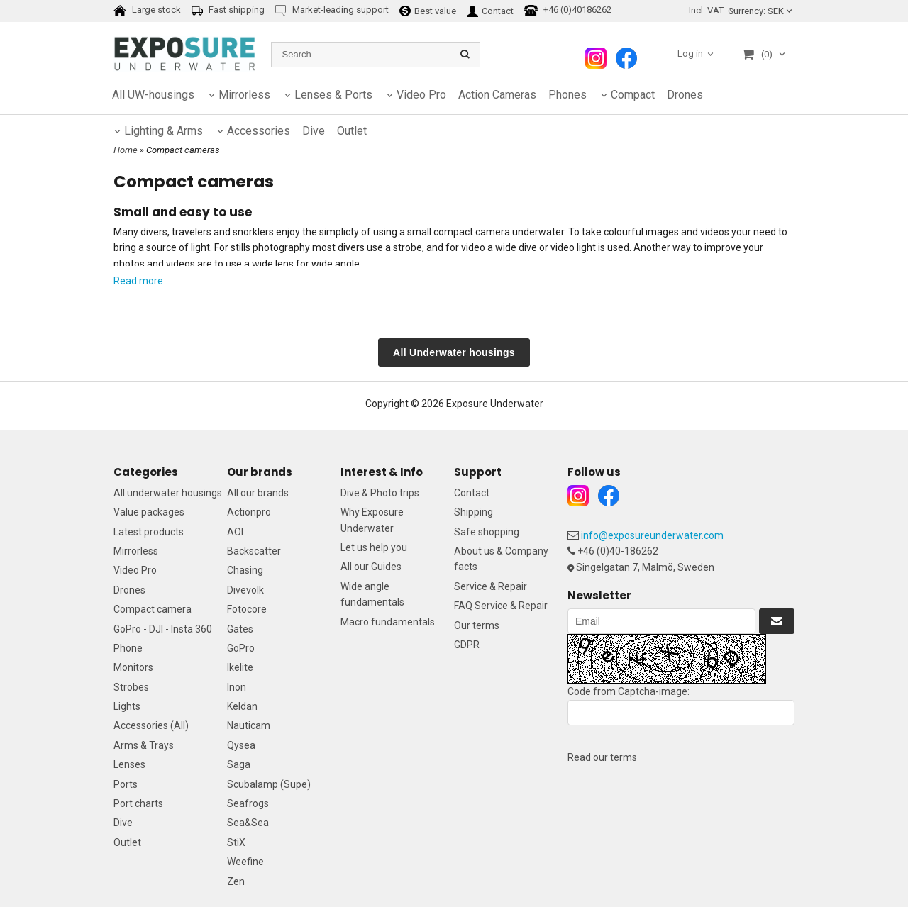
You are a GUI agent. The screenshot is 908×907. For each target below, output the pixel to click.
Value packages (149, 512)
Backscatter (254, 551)
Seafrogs (248, 803)
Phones (567, 94)
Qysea (241, 745)
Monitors (133, 667)
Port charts (138, 803)
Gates (240, 629)
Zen (236, 881)
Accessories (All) (151, 725)
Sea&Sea (248, 822)
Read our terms (602, 757)
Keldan (242, 706)
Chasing (245, 570)
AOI (235, 532)
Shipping (473, 512)
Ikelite (240, 667)
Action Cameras (497, 94)
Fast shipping (228, 10)
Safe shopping (486, 532)
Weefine (245, 861)
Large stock (147, 10)
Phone (128, 648)
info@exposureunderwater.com (652, 535)
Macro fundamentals (387, 622)
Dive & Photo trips (379, 493)
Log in (690, 53)
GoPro (241, 648)
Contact (490, 10)
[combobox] (713, 11)
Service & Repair (490, 586)
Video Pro (421, 94)
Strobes (131, 687)
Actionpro (249, 512)
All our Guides (371, 566)
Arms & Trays (144, 745)
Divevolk (245, 590)
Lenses (129, 764)
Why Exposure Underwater (372, 519)
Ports (126, 784)
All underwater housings (168, 493)
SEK (761, 11)
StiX (236, 842)
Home (126, 150)
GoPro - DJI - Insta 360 (163, 629)
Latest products (149, 532)
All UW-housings (153, 94)
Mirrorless (244, 94)
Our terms (476, 625)
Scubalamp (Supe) (269, 784)
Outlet (127, 842)
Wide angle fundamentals (372, 594)
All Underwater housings (454, 352)
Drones (685, 94)
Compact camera (153, 609)
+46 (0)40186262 (567, 10)
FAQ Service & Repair (501, 605)
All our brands (258, 493)
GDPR (467, 644)
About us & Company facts (501, 558)
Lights (127, 706)
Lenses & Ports (333, 94)
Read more (138, 280)
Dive (123, 822)
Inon (236, 687)
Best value (427, 10)
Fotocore (247, 609)
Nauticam (248, 725)
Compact (633, 94)
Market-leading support (332, 10)
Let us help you (373, 547)
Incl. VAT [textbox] (706, 11)
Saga (238, 764)
